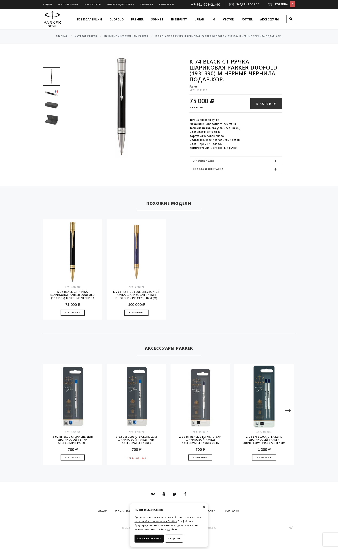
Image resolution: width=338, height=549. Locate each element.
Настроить (174, 538)
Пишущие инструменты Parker (126, 36)
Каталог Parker (86, 36)
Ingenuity (179, 19)
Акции (47, 4)
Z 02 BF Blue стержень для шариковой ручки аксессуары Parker (72, 439)
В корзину (266, 104)
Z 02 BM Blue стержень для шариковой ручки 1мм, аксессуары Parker (136, 439)
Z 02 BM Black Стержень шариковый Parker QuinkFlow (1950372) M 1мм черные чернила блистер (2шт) (264, 439)
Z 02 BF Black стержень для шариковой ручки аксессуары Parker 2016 (200, 439)
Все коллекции (89, 19)
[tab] (235, 161)
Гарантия (146, 4)
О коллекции (235, 161)
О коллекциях (68, 4)
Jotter (247, 19)
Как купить (92, 4)
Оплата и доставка (120, 4)
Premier (137, 19)
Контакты (166, 4)
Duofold (117, 19)
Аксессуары (269, 19)
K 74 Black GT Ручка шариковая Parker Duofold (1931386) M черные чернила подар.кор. (72, 294)
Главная (62, 36)
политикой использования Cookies (156, 521)
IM (213, 19)
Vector (228, 19)
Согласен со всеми (149, 538)
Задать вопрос (247, 4)
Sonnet (157, 19)
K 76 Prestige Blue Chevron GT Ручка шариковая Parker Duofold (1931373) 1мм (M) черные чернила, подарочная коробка (136, 294)
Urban (199, 19)
